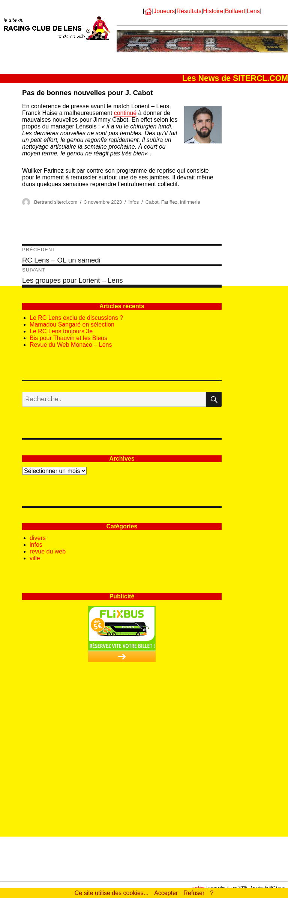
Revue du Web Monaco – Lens (71, 345)
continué (125, 113)
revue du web (48, 551)
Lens (253, 11)
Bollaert (235, 11)
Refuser (193, 893)
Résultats (188, 11)
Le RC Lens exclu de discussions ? (76, 318)
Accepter (166, 893)
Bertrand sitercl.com (56, 202)
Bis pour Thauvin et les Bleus (68, 338)
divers (38, 538)
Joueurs (164, 11)
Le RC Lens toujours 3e (61, 331)
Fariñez (169, 202)
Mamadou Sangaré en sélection (72, 324)
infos (134, 202)
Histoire (213, 11)
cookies (198, 887)
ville (35, 558)
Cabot (152, 202)
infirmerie (190, 202)
